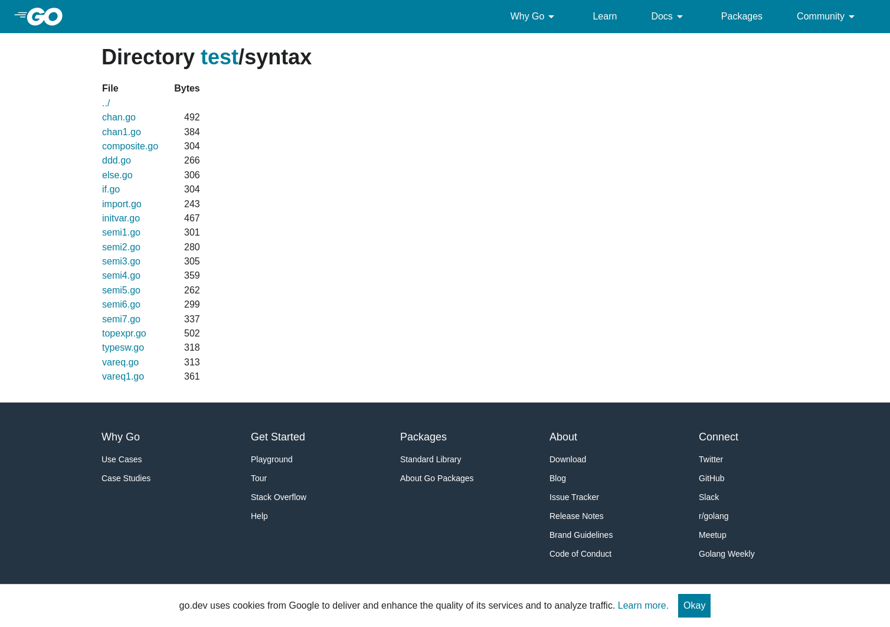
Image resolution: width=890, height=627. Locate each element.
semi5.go (121, 290)
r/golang (714, 516)
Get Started (278, 437)
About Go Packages (437, 478)
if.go (111, 189)
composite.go (130, 146)
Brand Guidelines (581, 535)
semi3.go (121, 261)
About (563, 437)
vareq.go (120, 362)
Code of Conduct (580, 554)
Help (259, 516)
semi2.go (121, 247)
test (219, 57)
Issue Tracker (574, 497)
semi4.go (121, 275)
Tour (259, 478)
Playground (272, 459)
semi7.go (121, 319)
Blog (557, 478)
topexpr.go (124, 333)
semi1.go (121, 232)
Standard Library (431, 459)
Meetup (713, 535)
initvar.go (121, 218)
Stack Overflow (278, 497)
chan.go (119, 117)
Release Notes (576, 516)
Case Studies (126, 478)
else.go (117, 175)
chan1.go (121, 132)
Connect (718, 437)
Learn (605, 16)
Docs (668, 16)
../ (106, 103)
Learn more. (643, 605)
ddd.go (116, 160)
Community (828, 16)
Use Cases (122, 459)
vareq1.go (123, 376)
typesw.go (123, 347)
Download (567, 459)
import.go (122, 204)
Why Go (535, 16)
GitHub (712, 478)
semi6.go (121, 304)
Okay (694, 605)
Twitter (711, 459)
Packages (742, 16)
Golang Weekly (727, 554)
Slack (709, 497)
